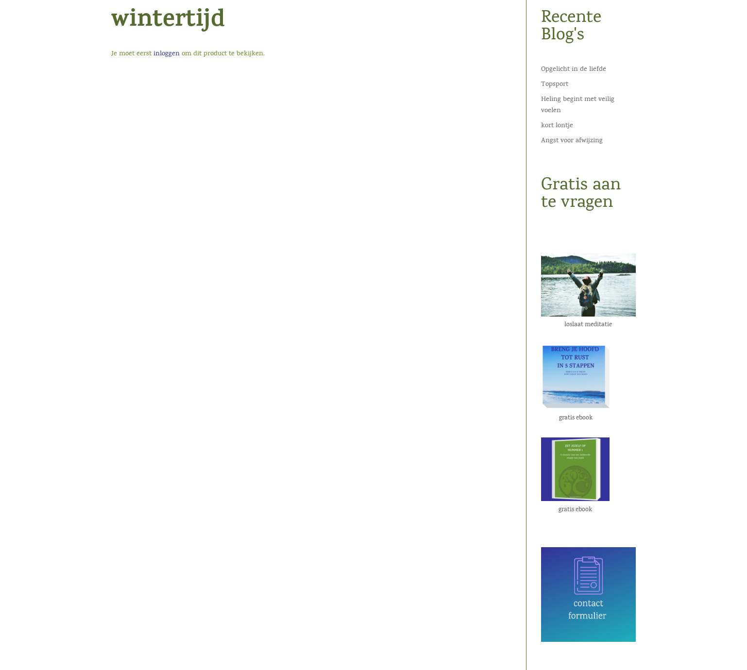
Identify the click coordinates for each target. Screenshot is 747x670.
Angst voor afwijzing (572, 141)
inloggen (166, 54)
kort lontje (557, 126)
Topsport (554, 85)
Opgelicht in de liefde (573, 70)
